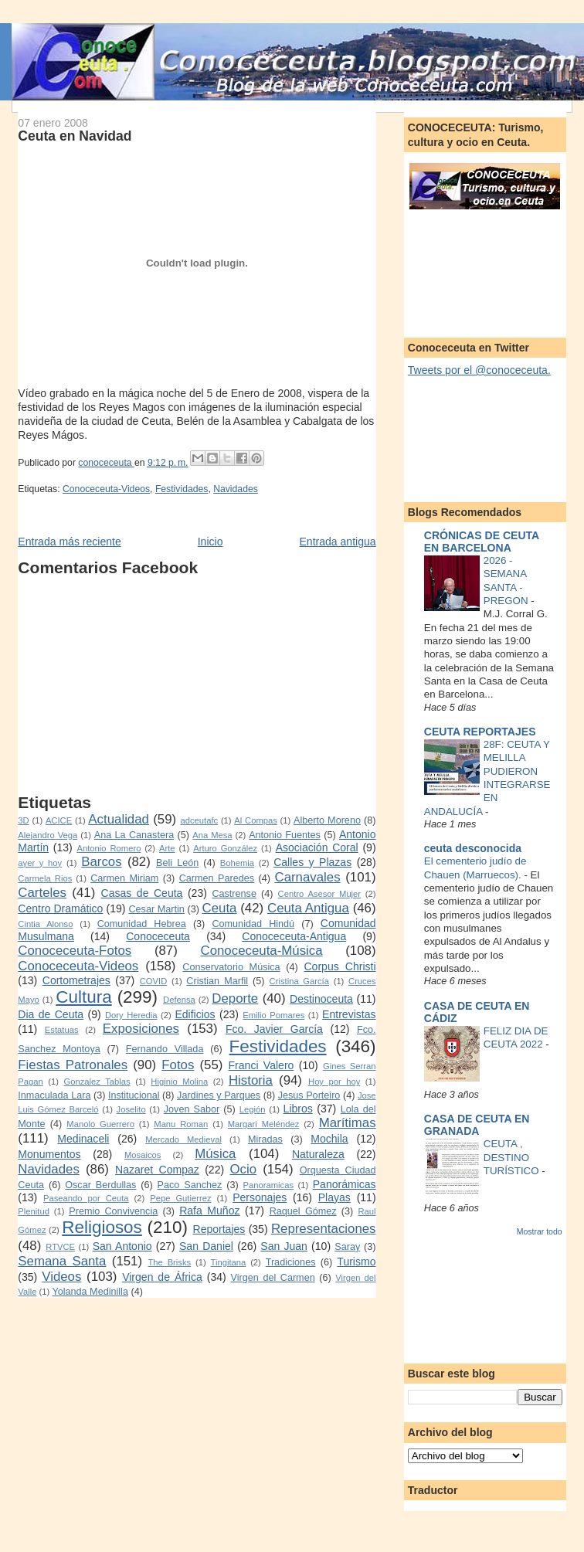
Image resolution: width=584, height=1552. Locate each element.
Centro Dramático (60, 908)
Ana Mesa (212, 835)
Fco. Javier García (274, 1029)
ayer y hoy (40, 863)
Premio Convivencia (113, 1211)
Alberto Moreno (327, 820)
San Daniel (206, 1246)
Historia (251, 1080)
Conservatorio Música (231, 967)
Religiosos (102, 1227)
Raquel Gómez (303, 1211)
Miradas (265, 1139)
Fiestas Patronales (72, 1065)
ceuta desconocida (472, 848)
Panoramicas (268, 1185)
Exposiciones (141, 1028)
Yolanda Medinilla (90, 1291)
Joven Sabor (191, 1109)
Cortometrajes (76, 980)
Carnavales (308, 877)
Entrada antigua (337, 541)
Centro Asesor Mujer (319, 893)
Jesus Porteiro (309, 1095)
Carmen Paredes (216, 878)
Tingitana (228, 1262)
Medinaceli (83, 1139)
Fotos (177, 1065)
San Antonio (122, 1246)
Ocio (242, 1169)
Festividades (182, 489)
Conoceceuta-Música (262, 950)
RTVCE (60, 1246)
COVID (154, 981)
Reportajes (219, 1229)
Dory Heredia (131, 1015)
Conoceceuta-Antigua (294, 936)
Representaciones (323, 1228)
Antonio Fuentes (285, 835)
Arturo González (225, 848)
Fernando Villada (165, 1049)
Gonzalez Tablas (97, 1081)
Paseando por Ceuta (86, 1198)
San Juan (283, 1246)
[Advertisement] (177, 685)
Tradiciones (291, 1262)
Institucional (134, 1095)
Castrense (234, 893)
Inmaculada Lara (54, 1095)
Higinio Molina (179, 1081)
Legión (252, 1109)
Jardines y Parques (218, 1095)
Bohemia (237, 863)
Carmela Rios (45, 878)
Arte (167, 848)
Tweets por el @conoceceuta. (479, 370)
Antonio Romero (109, 848)
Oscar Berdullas (100, 1185)
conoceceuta (106, 462)
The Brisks (169, 1262)
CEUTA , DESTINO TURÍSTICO (513, 1157)
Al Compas (255, 820)
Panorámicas (344, 1184)
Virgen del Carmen (273, 1277)
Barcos (101, 861)
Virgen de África (162, 1277)
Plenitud (33, 1211)
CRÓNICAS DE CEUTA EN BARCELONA (481, 541)
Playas (334, 1197)
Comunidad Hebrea (141, 924)
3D (23, 820)
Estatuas (62, 1029)
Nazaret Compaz (157, 1169)
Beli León (177, 863)
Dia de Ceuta (50, 1014)
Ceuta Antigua (308, 908)
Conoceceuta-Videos (106, 489)
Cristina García (299, 981)
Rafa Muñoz (209, 1210)
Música (215, 1153)
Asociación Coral (317, 847)
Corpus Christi (339, 966)
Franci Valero (261, 1065)
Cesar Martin (156, 909)
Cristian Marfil (217, 981)
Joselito (131, 1109)
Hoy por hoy (334, 1081)
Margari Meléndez (264, 1124)
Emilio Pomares (273, 1015)
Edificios (195, 1014)
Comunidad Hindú (253, 924)
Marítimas (347, 1123)
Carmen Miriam (124, 878)
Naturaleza (318, 1154)
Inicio (210, 541)
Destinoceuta (321, 999)
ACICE (59, 820)
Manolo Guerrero (100, 1124)
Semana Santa (62, 1261)
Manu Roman (181, 1124)
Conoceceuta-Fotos (74, 950)
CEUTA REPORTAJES (480, 731)
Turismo (356, 1261)
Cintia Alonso (45, 924)
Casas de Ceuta (142, 893)
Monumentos (49, 1154)
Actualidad (118, 819)
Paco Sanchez (190, 1185)
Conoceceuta (158, 936)
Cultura (83, 997)
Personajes (260, 1197)
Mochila (329, 1139)
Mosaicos (142, 1155)
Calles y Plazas (312, 862)
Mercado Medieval (183, 1139)
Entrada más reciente (69, 541)
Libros (298, 1108)
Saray (347, 1246)
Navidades (235, 489)
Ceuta (219, 908)
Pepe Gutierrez (180, 1198)
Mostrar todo (539, 1231)
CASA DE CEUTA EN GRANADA (477, 1124)
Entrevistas (348, 1014)
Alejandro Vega (47, 835)
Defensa (179, 999)
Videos (61, 1276)
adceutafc (199, 820)
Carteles (42, 892)
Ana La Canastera (134, 835)
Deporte (235, 998)
